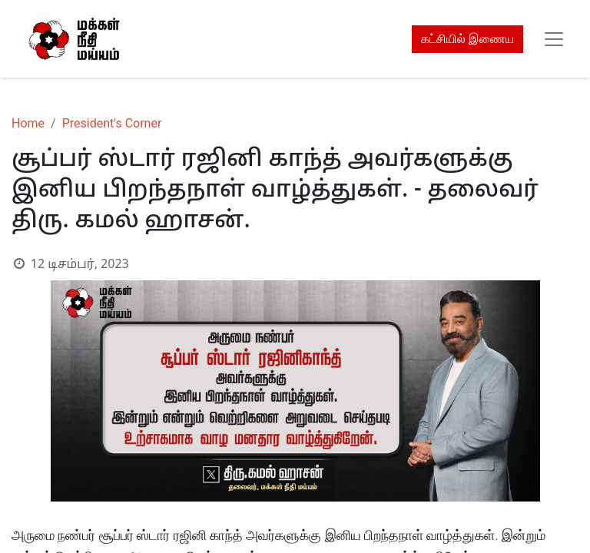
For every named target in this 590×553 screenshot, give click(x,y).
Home (28, 123)
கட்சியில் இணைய (467, 38)
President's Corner (112, 123)
